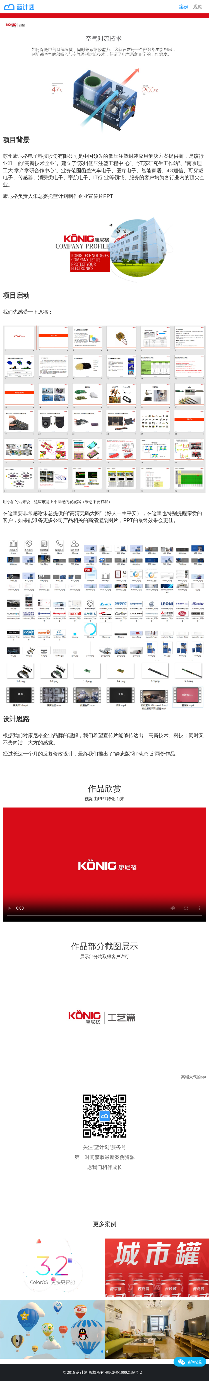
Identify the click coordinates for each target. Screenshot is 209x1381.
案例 (184, 6)
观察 (198, 6)
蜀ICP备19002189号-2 (124, 1372)
